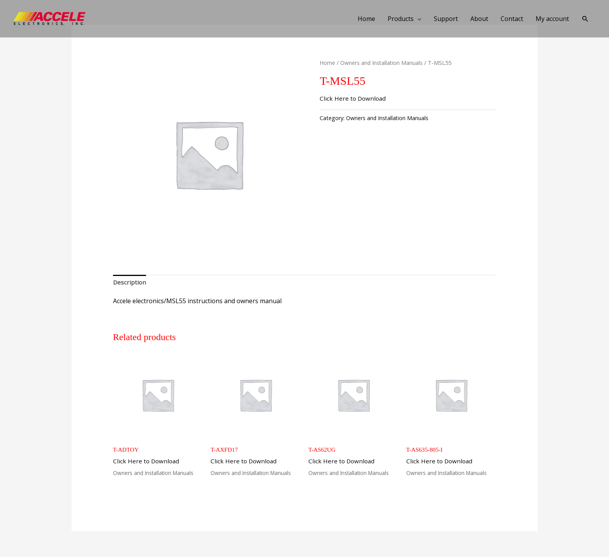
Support (445, 18)
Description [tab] (130, 282)
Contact (511, 18)
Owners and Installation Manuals (383, 62)
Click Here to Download (354, 98)
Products (400, 18)
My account (552, 18)
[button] (585, 19)
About (479, 18)
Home (366, 18)
